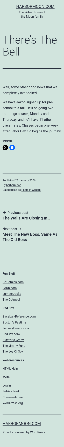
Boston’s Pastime (14, 322)
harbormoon (13, 185)
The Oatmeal (11, 299)
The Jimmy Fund (14, 345)
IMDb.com (10, 288)
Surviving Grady (13, 340)
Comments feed (13, 397)
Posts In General (31, 189)
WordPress (37, 432)
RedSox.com (11, 334)
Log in (7, 385)
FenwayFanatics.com (17, 328)
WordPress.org (13, 403)
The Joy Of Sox (13, 351)
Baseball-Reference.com (19, 316)
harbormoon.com (35, 6)
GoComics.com (13, 282)
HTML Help (10, 368)
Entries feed (11, 391)
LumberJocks (12, 293)
